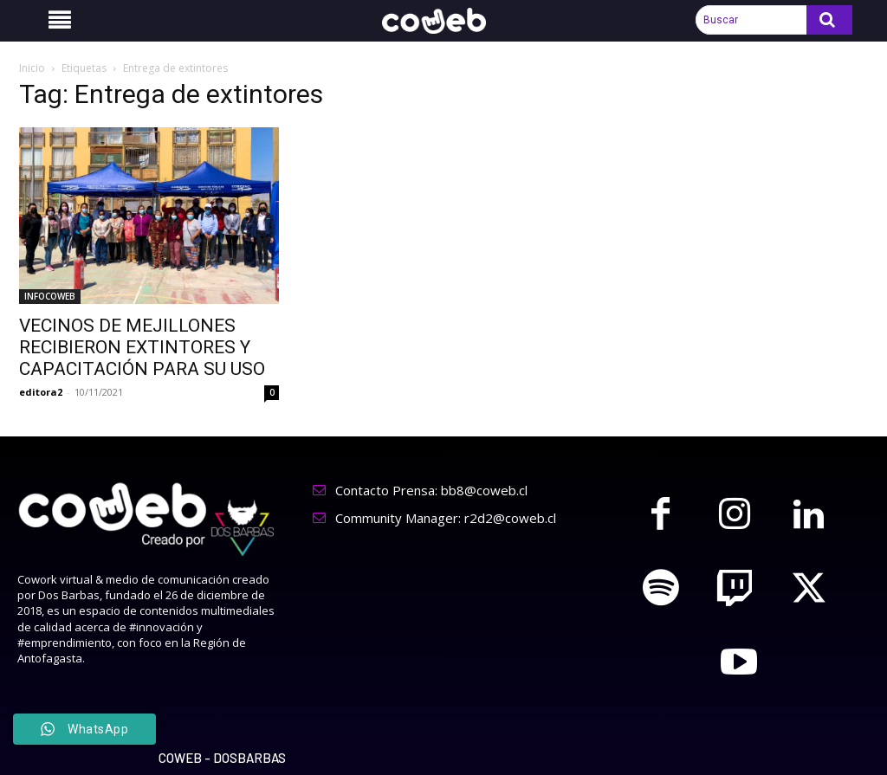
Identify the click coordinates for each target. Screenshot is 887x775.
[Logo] (443, 21)
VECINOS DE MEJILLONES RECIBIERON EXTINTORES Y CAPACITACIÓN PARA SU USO (142, 347)
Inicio (32, 68)
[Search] (829, 20)
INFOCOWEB (49, 296)
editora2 (40, 391)
